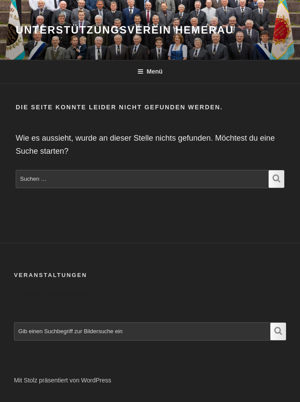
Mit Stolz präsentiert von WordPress (62, 380)
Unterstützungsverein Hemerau (125, 30)
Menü (150, 71)
